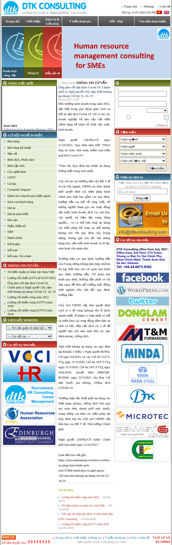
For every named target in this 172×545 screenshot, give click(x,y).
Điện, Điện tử (16, 226)
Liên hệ (165, 6)
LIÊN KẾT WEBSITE (23, 320)
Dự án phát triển (18, 214)
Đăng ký (33, 73)
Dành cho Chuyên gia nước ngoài (28, 195)
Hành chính (14, 237)
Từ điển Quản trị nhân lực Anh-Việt (30, 272)
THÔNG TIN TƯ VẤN (23, 265)
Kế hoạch (13, 244)
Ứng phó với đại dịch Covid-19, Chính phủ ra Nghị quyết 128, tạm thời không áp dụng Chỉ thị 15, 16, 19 (31, 287)
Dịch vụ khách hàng (20, 201)
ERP (10, 231)
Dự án (11, 208)
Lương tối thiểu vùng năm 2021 (28, 297)
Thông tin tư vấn (91, 82)
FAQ (133, 537)
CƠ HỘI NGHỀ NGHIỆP (25, 135)
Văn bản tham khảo (152, 21)
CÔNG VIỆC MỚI (20, 83)
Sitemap (149, 6)
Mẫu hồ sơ (52, 73)
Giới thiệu (33, 21)
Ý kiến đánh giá (80, 21)
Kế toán (12, 250)
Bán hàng (13, 141)
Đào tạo (12, 220)
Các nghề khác (16, 171)
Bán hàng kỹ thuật (19, 147)
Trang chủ (130, 6)
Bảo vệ (12, 153)
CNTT (11, 177)
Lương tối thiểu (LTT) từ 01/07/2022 (31, 278)
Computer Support (19, 189)
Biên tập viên (16, 165)
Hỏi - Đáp (116, 21)
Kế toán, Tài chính (19, 256)
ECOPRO (163, 542)
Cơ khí (11, 183)
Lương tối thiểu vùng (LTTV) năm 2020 (85, 524)
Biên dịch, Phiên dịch (21, 159)
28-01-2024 (10, 128)
